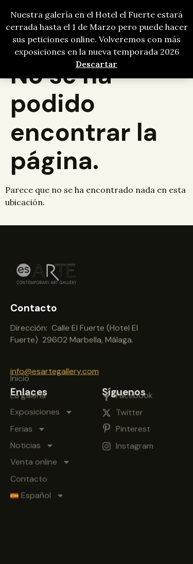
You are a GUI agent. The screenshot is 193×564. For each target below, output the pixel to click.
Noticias (32, 411)
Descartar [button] (96, 64)
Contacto (28, 444)
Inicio (19, 344)
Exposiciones (41, 378)
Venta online (40, 428)
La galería (28, 360)
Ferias (28, 394)
